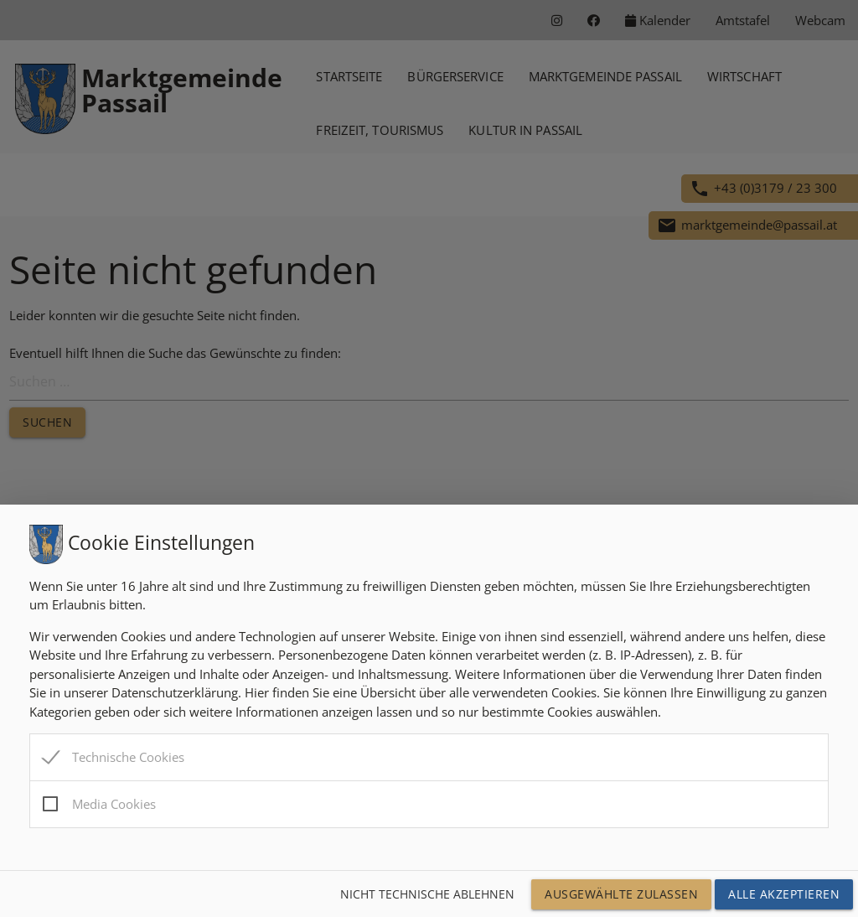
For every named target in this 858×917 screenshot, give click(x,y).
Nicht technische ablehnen (427, 894)
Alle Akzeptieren (784, 894)
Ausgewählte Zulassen (621, 894)
